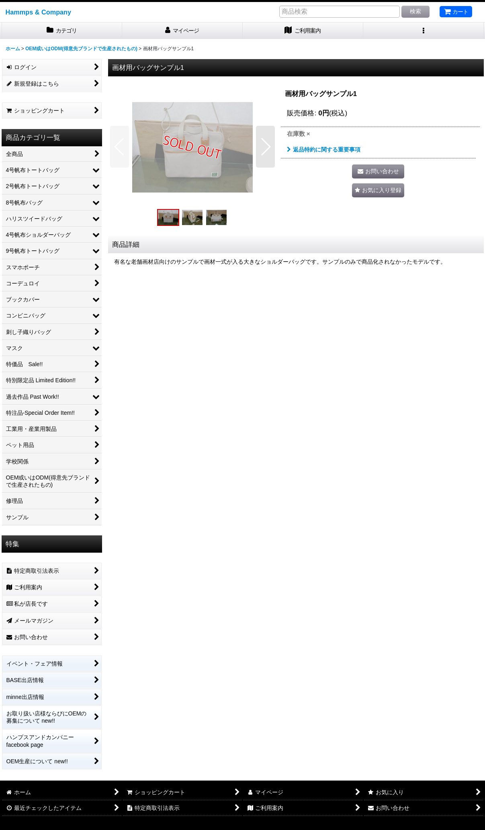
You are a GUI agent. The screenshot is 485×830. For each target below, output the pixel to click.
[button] (423, 31)
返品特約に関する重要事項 (323, 149)
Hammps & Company (39, 12)
